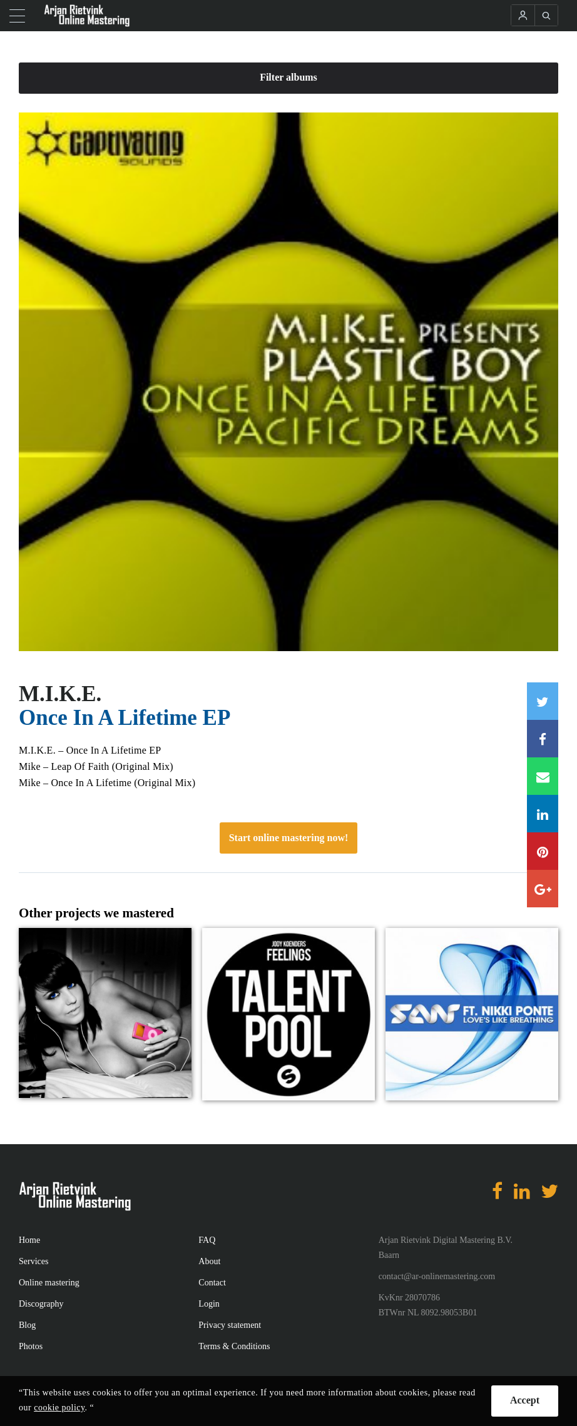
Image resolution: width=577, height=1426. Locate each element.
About (209, 1261)
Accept (524, 1400)
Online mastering (49, 1282)
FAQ (206, 1240)
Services (33, 1261)
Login (208, 1304)
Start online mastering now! (289, 837)
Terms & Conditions (234, 1346)
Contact (212, 1282)
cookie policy (59, 1407)
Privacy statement (229, 1325)
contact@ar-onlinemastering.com (437, 1276)
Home (29, 1240)
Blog (27, 1325)
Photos (31, 1346)
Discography (41, 1304)
